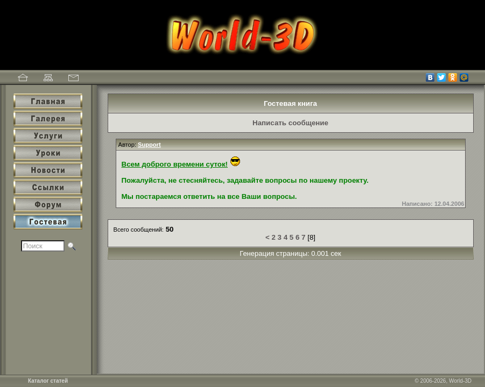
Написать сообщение (290, 123)
